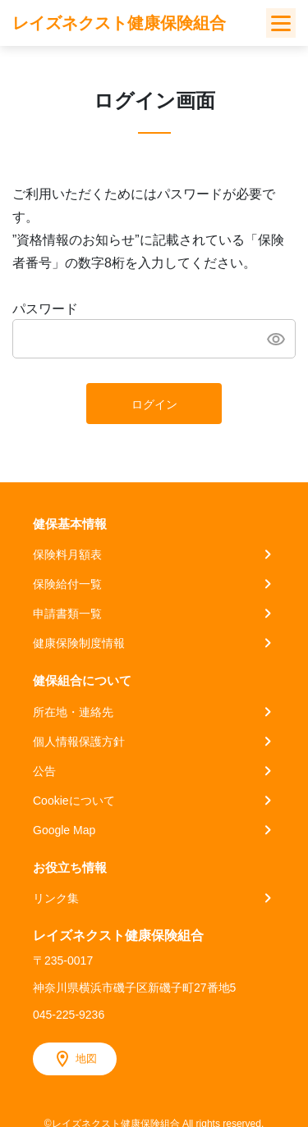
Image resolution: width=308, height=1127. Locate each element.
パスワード (45, 309)
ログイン (154, 404)
